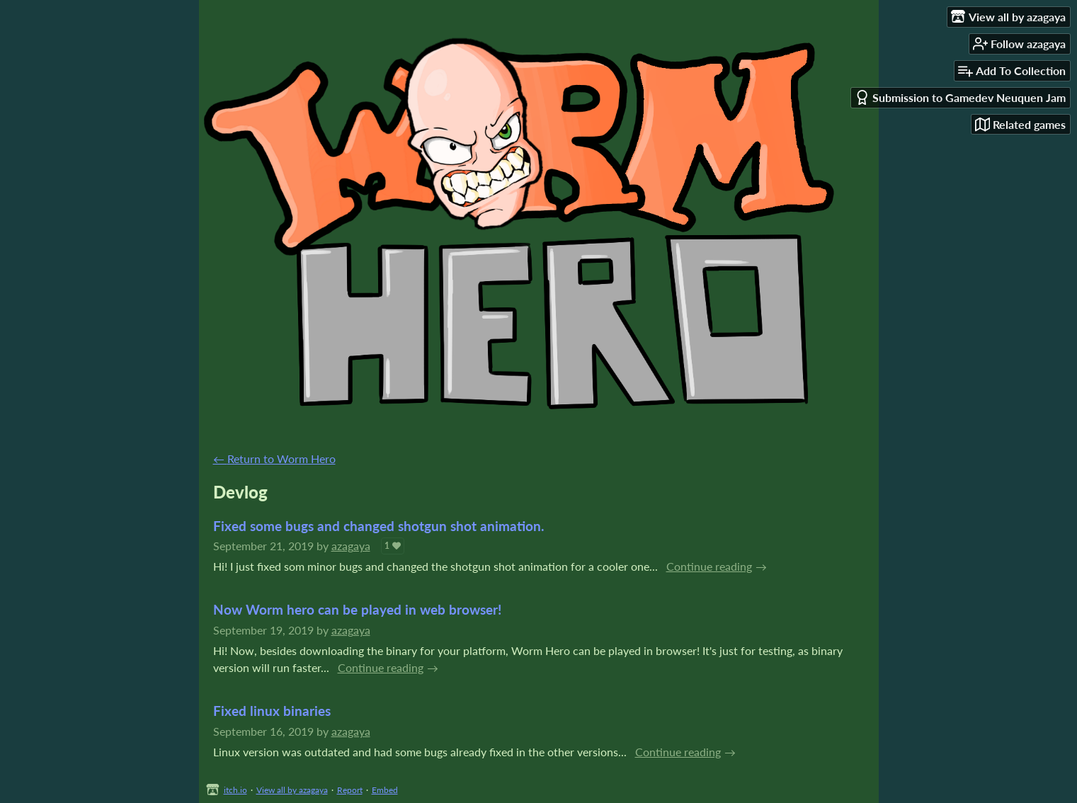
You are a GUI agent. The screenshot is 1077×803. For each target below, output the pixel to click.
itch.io (235, 790)
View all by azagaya (292, 790)
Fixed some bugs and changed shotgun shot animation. (379, 526)
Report (350, 790)
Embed (385, 790)
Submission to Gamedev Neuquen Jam (960, 97)
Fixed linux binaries (272, 710)
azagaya (350, 545)
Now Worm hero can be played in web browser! (357, 609)
